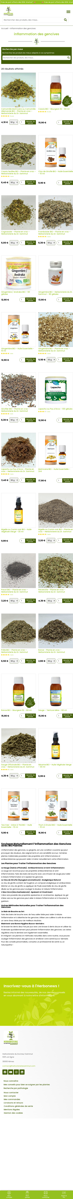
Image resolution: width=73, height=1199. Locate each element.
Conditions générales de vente (18, 1106)
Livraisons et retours (13, 1102)
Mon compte (10, 1096)
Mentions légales (12, 1109)
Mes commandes (12, 1099)
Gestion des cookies (13, 1113)
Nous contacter (11, 1092)
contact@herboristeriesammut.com (18, 1066)
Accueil (4, 28)
